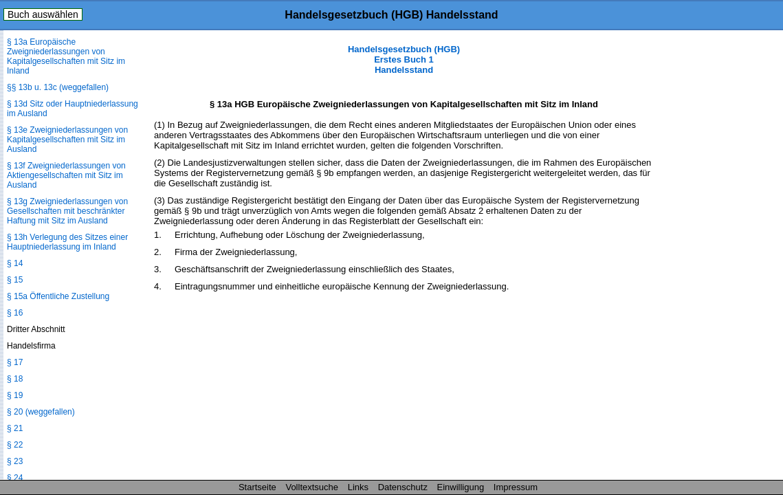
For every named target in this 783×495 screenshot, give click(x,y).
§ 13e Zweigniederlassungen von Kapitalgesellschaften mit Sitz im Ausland (67, 139)
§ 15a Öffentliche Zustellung (58, 296)
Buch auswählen (43, 14)
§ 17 (15, 362)
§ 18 (15, 379)
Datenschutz (403, 487)
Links (358, 487)
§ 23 (15, 461)
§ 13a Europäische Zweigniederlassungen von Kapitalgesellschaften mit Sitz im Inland (66, 56)
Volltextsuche (311, 487)
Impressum (516, 487)
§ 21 (15, 428)
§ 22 (15, 445)
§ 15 (15, 280)
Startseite (257, 487)
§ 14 (15, 263)
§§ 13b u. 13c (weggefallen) (58, 87)
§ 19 (15, 395)
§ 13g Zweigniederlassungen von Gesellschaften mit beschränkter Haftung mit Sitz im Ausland (67, 211)
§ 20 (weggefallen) (41, 412)
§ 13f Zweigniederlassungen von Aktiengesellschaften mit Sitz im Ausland (66, 175)
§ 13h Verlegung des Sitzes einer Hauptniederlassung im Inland (67, 242)
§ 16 (15, 313)
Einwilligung (461, 487)
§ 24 (15, 478)
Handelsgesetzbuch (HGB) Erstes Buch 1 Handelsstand (404, 59)
